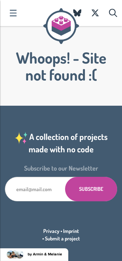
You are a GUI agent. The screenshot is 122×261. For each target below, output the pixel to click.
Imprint (71, 231)
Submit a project (62, 238)
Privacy (51, 231)
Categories (13, 13)
